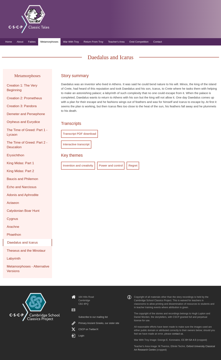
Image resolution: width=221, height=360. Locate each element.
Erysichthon (15, 155)
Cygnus (12, 219)
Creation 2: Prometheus (24, 98)
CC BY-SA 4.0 (188, 340)
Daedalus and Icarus (22, 242)
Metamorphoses (49, 41)
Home (8, 41)
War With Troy (71, 41)
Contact (157, 41)
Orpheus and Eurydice (23, 122)
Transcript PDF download (79, 133)
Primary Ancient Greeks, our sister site (98, 323)
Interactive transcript (76, 144)
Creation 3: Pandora (22, 106)
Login (81, 335)
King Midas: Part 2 (20, 171)
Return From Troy (93, 41)
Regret (132, 165)
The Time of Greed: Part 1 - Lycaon (27, 132)
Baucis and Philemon (22, 179)
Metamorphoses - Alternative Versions (28, 268)
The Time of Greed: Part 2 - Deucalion (27, 144)
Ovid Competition (139, 41)
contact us (177, 333)
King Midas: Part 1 (20, 163)
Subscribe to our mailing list (93, 317)
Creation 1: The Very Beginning (22, 87)
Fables (32, 41)
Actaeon (13, 203)
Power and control (111, 165)
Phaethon (14, 234)
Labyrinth (13, 258)
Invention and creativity (78, 165)
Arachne (13, 227)
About (20, 41)
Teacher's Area (116, 41)
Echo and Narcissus (21, 187)
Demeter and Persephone (26, 114)
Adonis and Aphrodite (23, 195)
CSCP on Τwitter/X (88, 329)
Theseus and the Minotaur (26, 250)
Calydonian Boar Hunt (23, 211)
